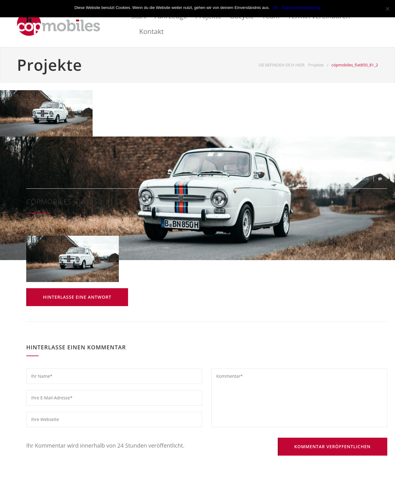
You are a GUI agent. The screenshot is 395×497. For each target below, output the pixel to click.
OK (276, 7)
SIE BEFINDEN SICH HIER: (282, 65)
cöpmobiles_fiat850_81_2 (73, 201)
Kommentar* (299, 398)
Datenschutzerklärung (300, 7)
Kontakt (151, 31)
